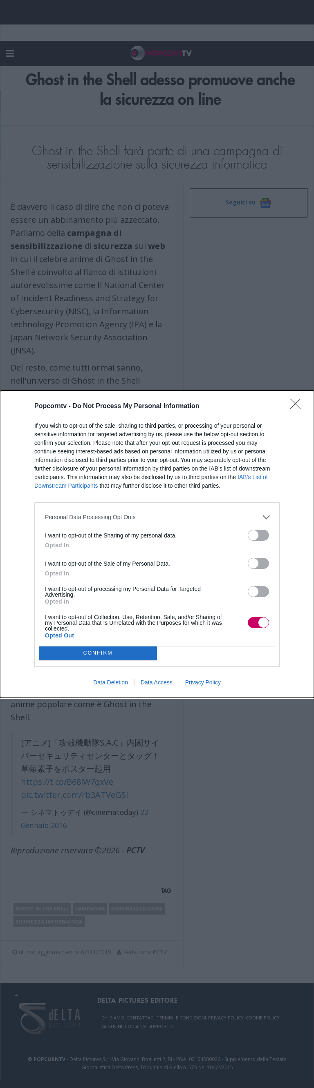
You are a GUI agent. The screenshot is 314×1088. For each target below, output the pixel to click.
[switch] (258, 535)
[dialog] (157, 544)
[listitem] (157, 517)
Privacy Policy (203, 682)
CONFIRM (98, 653)
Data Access (157, 682)
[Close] (298, 406)
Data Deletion (110, 682)
